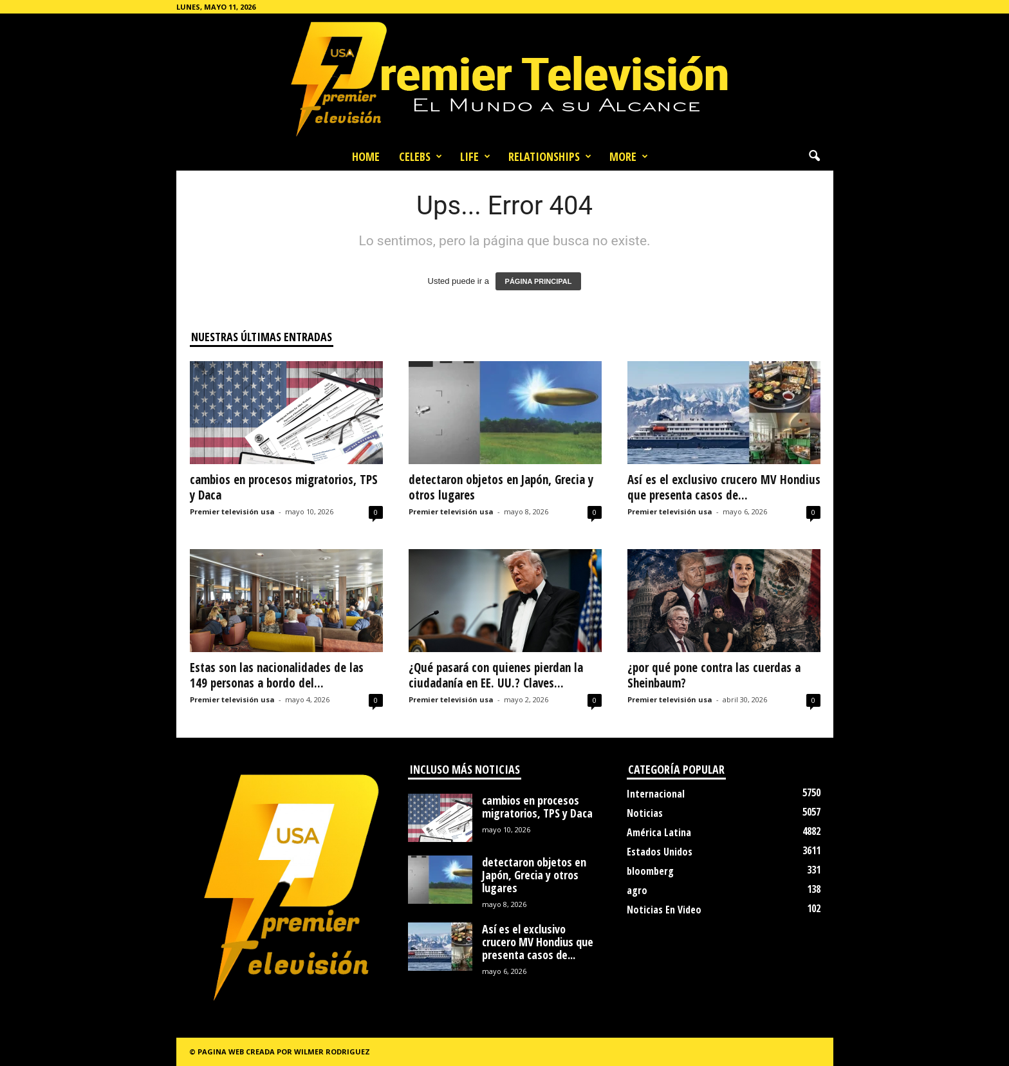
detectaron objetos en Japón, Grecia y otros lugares (501, 487)
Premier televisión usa (232, 511)
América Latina (659, 832)
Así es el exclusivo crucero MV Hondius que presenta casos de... (723, 487)
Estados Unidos (659, 852)
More (628, 156)
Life (475, 156)
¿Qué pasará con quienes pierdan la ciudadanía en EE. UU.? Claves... (496, 675)
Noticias (645, 813)
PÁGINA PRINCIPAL (538, 281)
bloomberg (650, 871)
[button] (814, 156)
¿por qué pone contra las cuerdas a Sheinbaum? (714, 675)
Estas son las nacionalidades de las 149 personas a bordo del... (277, 675)
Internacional (656, 794)
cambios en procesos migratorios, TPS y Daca (284, 487)
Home (366, 156)
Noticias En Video (664, 909)
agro (637, 890)
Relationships (549, 156)
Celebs (420, 156)
